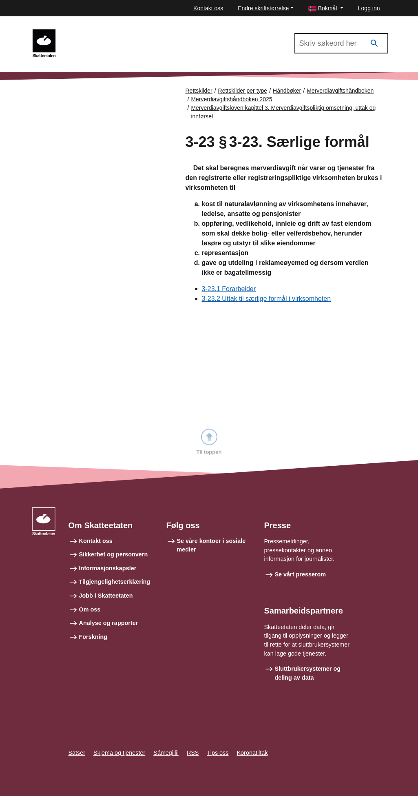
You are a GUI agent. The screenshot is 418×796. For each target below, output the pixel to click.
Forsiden (66, 98)
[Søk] (374, 43)
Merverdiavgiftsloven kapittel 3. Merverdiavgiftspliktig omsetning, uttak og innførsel (283, 112)
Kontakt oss (208, 8)
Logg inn (369, 8)
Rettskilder (199, 90)
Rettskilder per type (243, 90)
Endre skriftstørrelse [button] (263, 8)
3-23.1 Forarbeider (229, 288)
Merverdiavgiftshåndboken (340, 90)
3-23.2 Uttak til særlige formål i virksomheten (266, 298)
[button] (325, 8)
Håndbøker (287, 90)
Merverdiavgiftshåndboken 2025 (110, 33)
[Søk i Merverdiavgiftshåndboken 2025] (341, 43)
